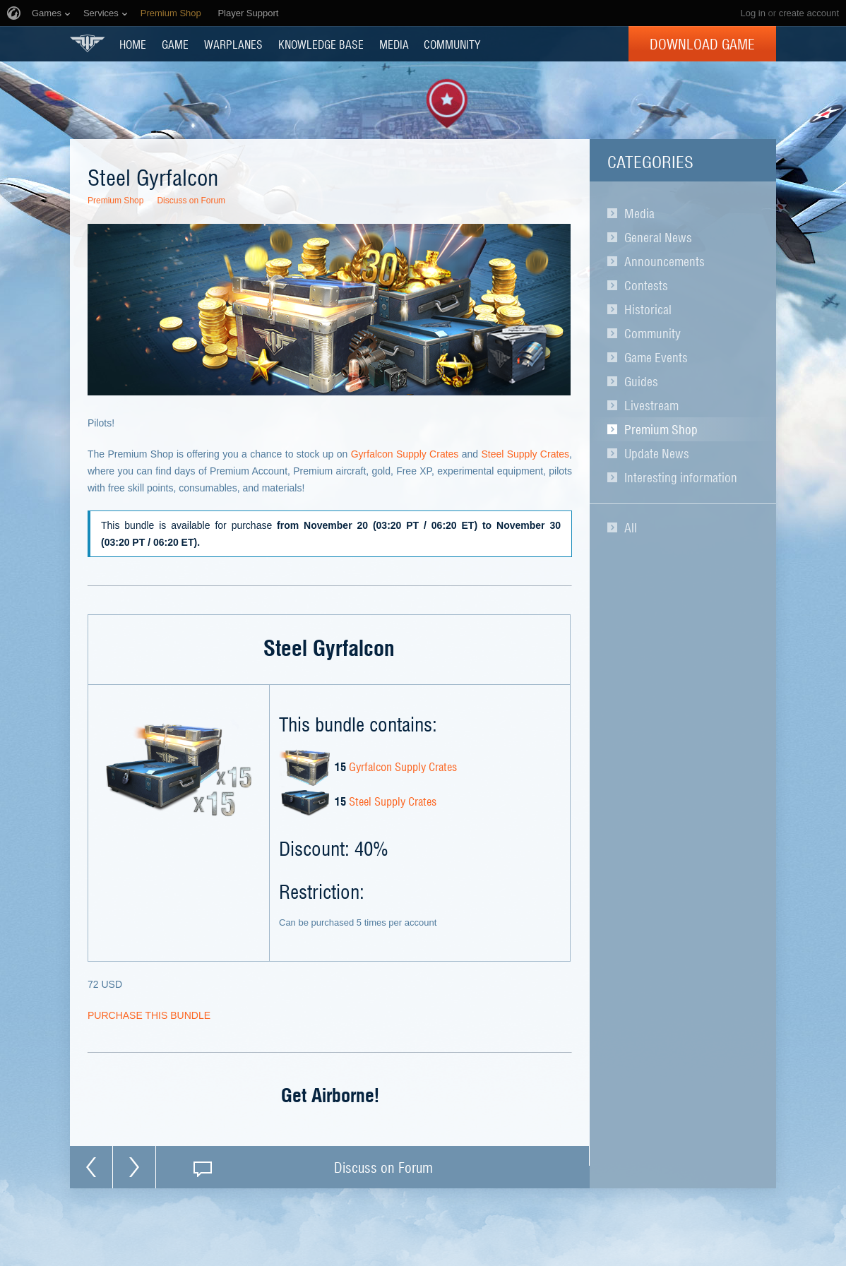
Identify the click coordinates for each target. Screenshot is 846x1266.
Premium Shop (661, 429)
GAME (175, 44)
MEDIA (394, 44)
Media (639, 213)
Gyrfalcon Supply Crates (405, 454)
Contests (646, 285)
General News (658, 237)
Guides (641, 381)
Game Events (656, 357)
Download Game (702, 44)
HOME (132, 44)
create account (809, 13)
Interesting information (680, 477)
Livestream (651, 405)
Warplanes (233, 44)
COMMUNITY (452, 44)
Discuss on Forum (191, 200)
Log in (752, 13)
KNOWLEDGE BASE (321, 44)
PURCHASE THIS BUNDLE (149, 1015)
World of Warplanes (87, 43)
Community (652, 333)
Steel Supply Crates (525, 454)
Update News (656, 453)
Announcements (664, 261)
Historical (648, 309)
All (630, 527)
